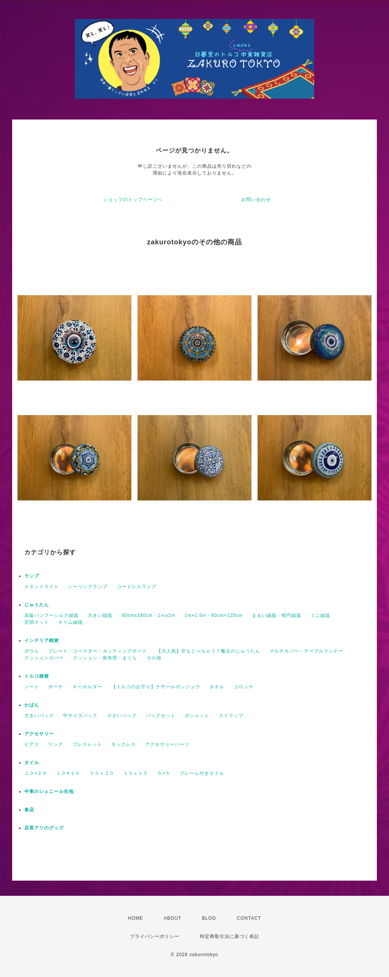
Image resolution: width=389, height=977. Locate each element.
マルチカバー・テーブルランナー (306, 651)
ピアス (31, 744)
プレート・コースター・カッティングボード (97, 651)
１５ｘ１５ (135, 773)
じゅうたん (36, 604)
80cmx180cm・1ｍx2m (149, 615)
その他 (154, 658)
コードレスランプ (137, 586)
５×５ (163, 773)
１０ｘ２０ (102, 773)
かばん (31, 705)
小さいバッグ (122, 715)
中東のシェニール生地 (49, 791)
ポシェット (197, 715)
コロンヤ (243, 686)
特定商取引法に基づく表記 (229, 936)
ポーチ (55, 686)
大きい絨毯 (100, 615)
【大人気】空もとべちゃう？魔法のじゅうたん (208, 651)
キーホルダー (87, 686)
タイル (31, 762)
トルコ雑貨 (36, 676)
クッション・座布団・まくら (105, 658)
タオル (216, 686)
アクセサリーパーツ (167, 744)
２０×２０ (35, 773)
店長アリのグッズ (44, 828)
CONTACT (249, 918)
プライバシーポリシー (154, 936)
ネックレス (123, 744)
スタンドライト (41, 586)
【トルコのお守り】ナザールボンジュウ (155, 686)
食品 (29, 809)
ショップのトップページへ (133, 199)
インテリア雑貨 (41, 640)
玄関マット (36, 622)
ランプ (31, 576)
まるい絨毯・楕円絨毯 (276, 615)
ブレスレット (87, 744)
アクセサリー (39, 733)
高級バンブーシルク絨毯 (51, 615)
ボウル (31, 651)
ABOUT (172, 918)
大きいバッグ (39, 715)
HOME (135, 918)
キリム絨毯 (70, 622)
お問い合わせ (256, 199)
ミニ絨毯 (320, 615)
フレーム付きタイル (202, 773)
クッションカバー (44, 658)
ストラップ (231, 715)
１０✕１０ (68, 773)
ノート (31, 686)
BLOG (209, 918)
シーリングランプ (88, 586)
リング (55, 744)
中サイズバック (80, 715)
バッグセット (161, 715)
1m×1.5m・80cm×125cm (214, 615)
